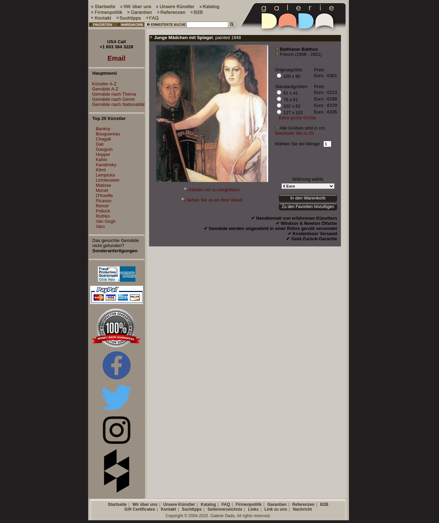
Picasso (103, 200)
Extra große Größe (297, 117)
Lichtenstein (107, 180)
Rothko (103, 216)
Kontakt (168, 509)
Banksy (103, 128)
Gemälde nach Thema (112, 94)
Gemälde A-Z (104, 89)
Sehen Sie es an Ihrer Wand (214, 200)
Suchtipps (192, 509)
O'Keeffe (104, 195)
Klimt (101, 169)
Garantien (276, 504)
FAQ (226, 504)
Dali (99, 144)
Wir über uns (144, 504)
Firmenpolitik (248, 504)
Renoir (102, 205)
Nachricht (302, 509)
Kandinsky (106, 164)
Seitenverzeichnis (224, 509)
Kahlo (101, 159)
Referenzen (303, 504)
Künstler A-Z (103, 83)
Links (253, 509)
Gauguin (104, 149)
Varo (100, 226)
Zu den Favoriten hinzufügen (308, 206)
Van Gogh (106, 221)
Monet (102, 190)
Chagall (103, 139)
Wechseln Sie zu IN (294, 133)
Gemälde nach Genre (112, 99)
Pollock (103, 211)
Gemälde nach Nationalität (117, 104)
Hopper (103, 154)
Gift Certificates (139, 509)
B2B (324, 504)
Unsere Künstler (179, 504)
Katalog (208, 504)
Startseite (117, 504)
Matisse (103, 185)
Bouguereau (108, 133)
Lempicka (105, 175)
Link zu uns (275, 509)
